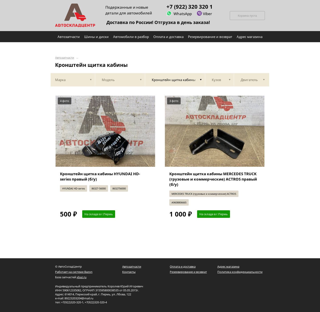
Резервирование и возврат (188, 272)
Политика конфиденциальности (239, 272)
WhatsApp (179, 13)
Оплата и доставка (183, 266)
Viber (204, 13)
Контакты (129, 272)
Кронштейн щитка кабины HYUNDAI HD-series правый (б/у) (100, 176)
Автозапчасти (64, 57)
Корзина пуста (247, 15)
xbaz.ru (81, 277)
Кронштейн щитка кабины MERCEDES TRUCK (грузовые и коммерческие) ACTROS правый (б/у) (213, 179)
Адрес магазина (228, 266)
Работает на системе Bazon (73, 272)
